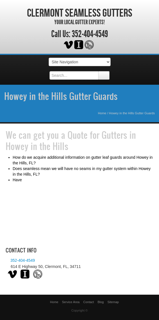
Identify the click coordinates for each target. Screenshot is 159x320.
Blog (101, 302)
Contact (88, 302)
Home (102, 113)
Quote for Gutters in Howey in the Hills (71, 140)
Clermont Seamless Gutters (79, 13)
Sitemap (113, 302)
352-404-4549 (90, 34)
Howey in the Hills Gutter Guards (61, 96)
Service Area (70, 302)
